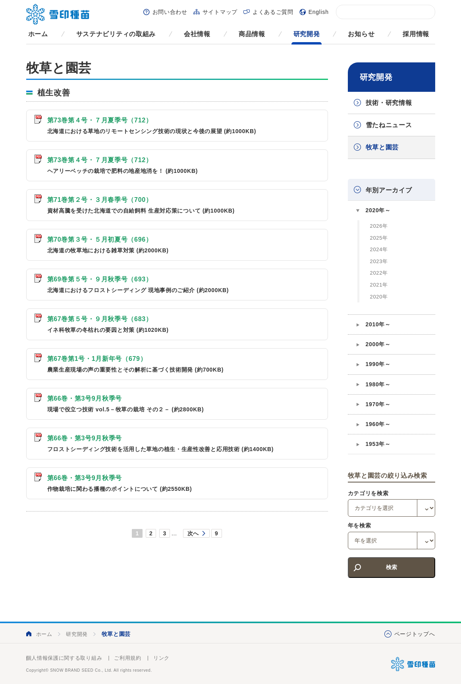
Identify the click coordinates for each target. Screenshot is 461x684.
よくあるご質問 (273, 12)
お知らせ (361, 34)
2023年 (379, 261)
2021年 (379, 285)
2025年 (379, 238)
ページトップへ (414, 634)
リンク (161, 658)
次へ (193, 533)
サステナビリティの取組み (116, 34)
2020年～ (378, 210)
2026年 (379, 226)
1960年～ (378, 424)
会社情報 (197, 34)
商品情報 (252, 34)
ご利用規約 (127, 658)
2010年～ (378, 324)
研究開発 (306, 34)
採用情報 (416, 34)
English (319, 12)
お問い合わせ (169, 12)
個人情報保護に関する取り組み (64, 658)
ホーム (38, 34)
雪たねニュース (389, 125)
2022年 (379, 273)
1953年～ (378, 444)
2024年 (379, 249)
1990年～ (378, 364)
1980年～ (378, 384)
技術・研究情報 (389, 102)
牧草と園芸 (382, 147)
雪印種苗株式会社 (413, 664)
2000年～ (378, 344)
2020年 (379, 297)
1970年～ (378, 404)
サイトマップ (220, 12)
